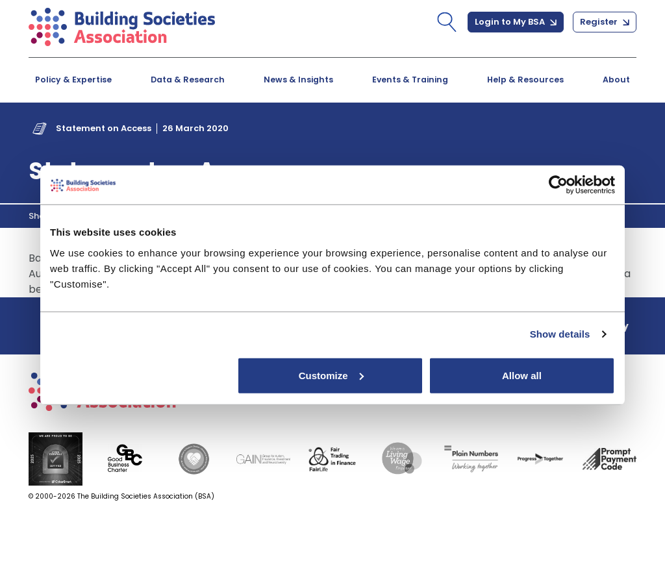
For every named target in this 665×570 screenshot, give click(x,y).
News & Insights (298, 79)
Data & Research (188, 79)
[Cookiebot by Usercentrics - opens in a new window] (558, 185)
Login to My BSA (516, 22)
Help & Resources (525, 79)
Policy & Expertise (73, 79)
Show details (560, 334)
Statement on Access (103, 128)
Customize (331, 374)
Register (604, 22)
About (616, 79)
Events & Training (410, 79)
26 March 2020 (195, 128)
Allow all (522, 374)
